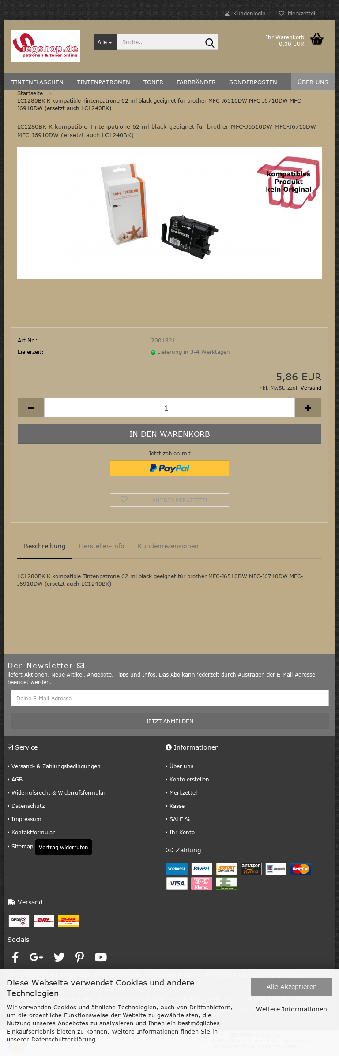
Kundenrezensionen (168, 546)
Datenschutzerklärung (63, 1039)
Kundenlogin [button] (245, 13)
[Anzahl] (169, 409)
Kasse (175, 806)
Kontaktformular (31, 833)
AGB (15, 780)
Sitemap (20, 847)
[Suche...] (105, 42)
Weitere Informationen (291, 1009)
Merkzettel (297, 13)
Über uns (179, 767)
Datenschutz (26, 806)
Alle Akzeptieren (292, 986)
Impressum (24, 820)
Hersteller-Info (101, 546)
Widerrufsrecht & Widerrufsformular (56, 793)
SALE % (178, 820)
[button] (31, 409)
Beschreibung (45, 546)
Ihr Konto (180, 833)
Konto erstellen (187, 780)
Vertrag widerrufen (63, 848)
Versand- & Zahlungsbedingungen (54, 767)
